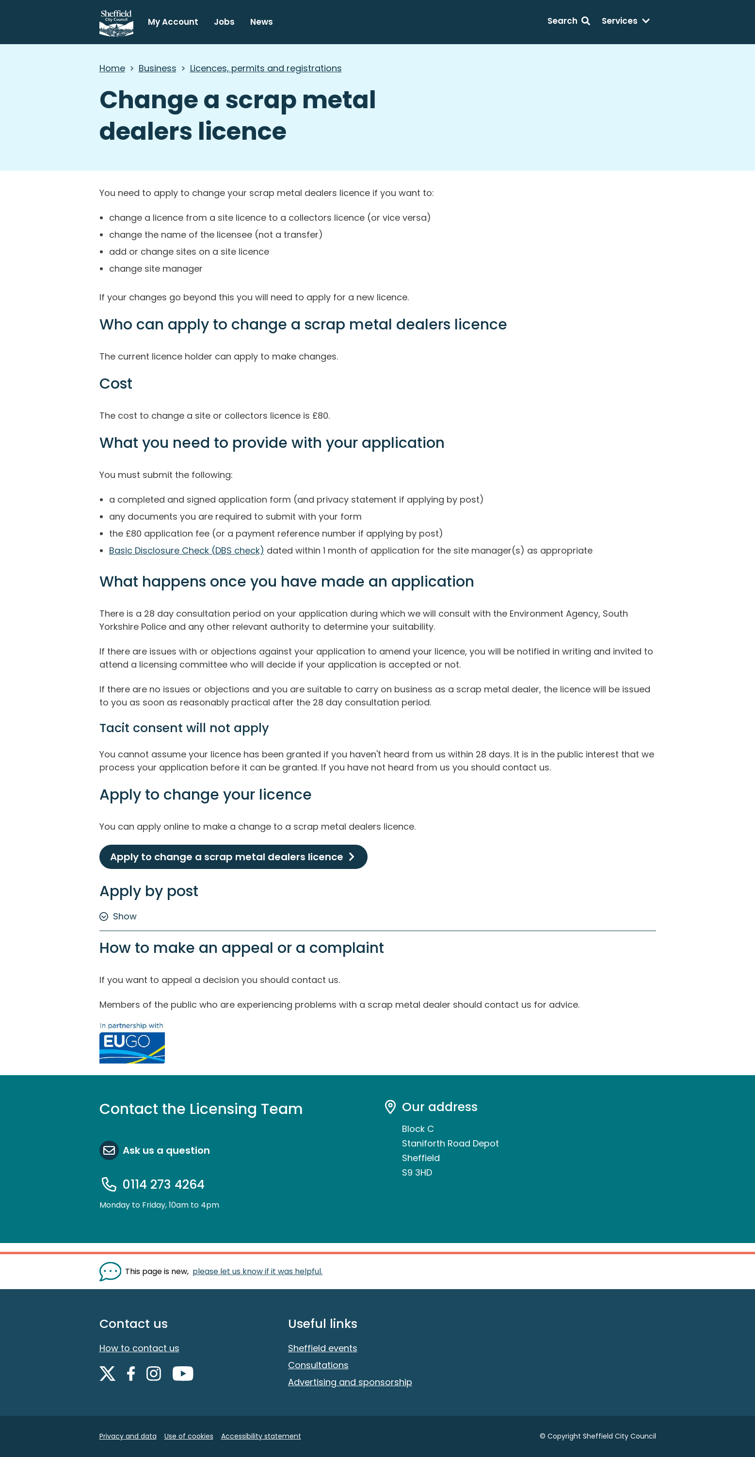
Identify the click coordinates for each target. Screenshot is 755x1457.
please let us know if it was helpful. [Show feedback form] (257, 1271)
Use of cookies (188, 1436)
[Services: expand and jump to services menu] (626, 22)
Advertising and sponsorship (350, 1382)
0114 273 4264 (164, 1184)
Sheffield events (322, 1348)
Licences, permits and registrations (266, 68)
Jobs (224, 22)
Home (112, 68)
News (261, 22)
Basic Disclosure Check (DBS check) (186, 550)
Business (158, 68)
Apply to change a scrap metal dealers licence (226, 857)
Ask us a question (166, 1150)
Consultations (318, 1365)
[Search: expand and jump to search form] (569, 22)
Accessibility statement (261, 1436)
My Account (173, 22)
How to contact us (139, 1348)
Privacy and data (128, 1436)
